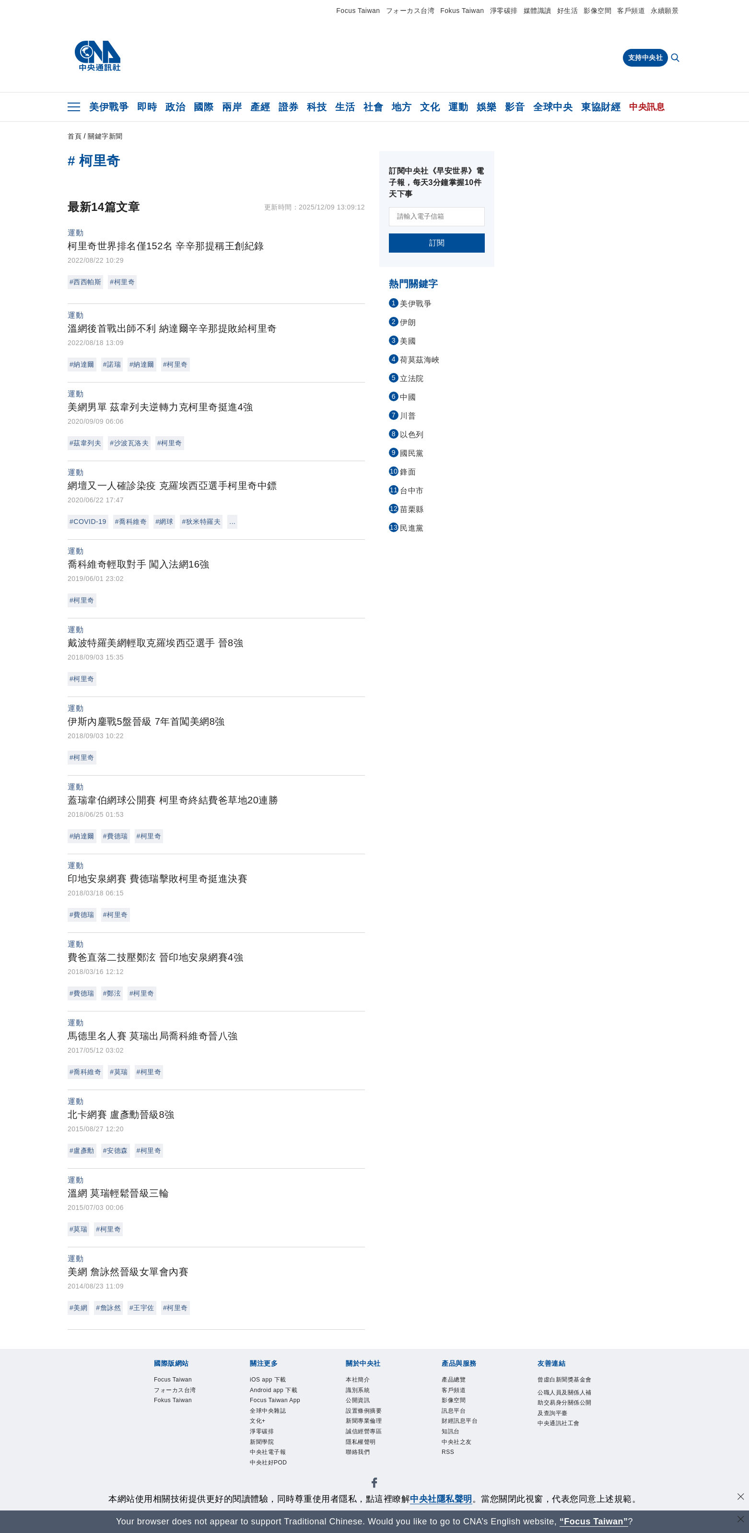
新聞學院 (262, 1442)
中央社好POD (268, 1462)
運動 (458, 107)
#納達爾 (82, 364)
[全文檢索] (676, 58)
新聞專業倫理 (364, 1420)
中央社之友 (457, 1442)
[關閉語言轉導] (740, 1520)
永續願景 (665, 10)
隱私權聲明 (361, 1442)
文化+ (258, 1420)
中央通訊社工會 (559, 1423)
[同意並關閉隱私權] (740, 1498)
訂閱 (437, 243)
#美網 (78, 1308)
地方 (401, 107)
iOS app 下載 (268, 1379)
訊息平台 (454, 1410)
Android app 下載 (273, 1390)
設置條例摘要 (364, 1410)
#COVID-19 (88, 521)
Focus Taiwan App (275, 1400)
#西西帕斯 (85, 282)
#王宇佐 (141, 1308)
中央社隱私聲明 (441, 1499)
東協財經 (600, 107)
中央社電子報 (268, 1452)
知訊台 (451, 1431)
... (232, 521)
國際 (203, 107)
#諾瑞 (112, 364)
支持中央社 (645, 57)
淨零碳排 (504, 10)
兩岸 (232, 107)
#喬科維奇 (131, 521)
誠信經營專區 (364, 1431)
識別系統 (358, 1390)
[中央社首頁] (97, 56)
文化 (430, 107)
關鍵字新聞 (105, 136)
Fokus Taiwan (462, 10)
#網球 (164, 521)
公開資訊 (358, 1400)
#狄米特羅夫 (201, 521)
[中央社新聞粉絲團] (374, 1484)
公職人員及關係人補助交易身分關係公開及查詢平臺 (565, 1403)
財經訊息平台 (460, 1420)
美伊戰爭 (109, 107)
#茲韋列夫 (85, 443)
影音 (515, 107)
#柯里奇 (122, 282)
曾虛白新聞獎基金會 (565, 1379)
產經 (260, 107)
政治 (175, 107)
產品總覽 (454, 1379)
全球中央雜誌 (268, 1410)
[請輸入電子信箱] (437, 216)
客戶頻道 (631, 10)
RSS (448, 1452)
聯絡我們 (358, 1452)
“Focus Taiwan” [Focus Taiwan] (594, 1521)
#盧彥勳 (82, 1150)
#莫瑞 (119, 1072)
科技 (317, 107)
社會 (373, 107)
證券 (288, 107)
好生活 (567, 10)
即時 (147, 107)
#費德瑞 (115, 836)
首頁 (75, 136)
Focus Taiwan (358, 10)
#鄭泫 (112, 993)
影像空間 (597, 10)
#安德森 (115, 1150)
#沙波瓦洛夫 (129, 443)
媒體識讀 (537, 10)
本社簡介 (358, 1379)
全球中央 (553, 107)
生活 (345, 107)
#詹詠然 (108, 1308)
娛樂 (486, 107)
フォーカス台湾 (410, 10)
